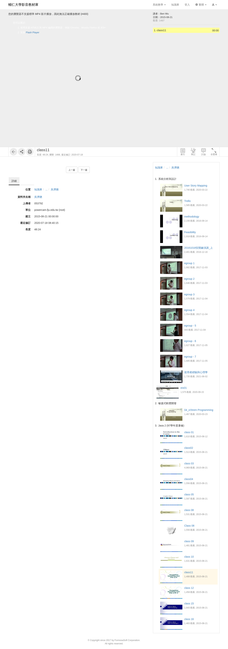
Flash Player (32, 32)
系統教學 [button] (159, 4)
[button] (214, 4)
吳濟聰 (55, 189)
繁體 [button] (200, 4)
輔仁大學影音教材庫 (23, 5)
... (46, 189)
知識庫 (38, 189)
